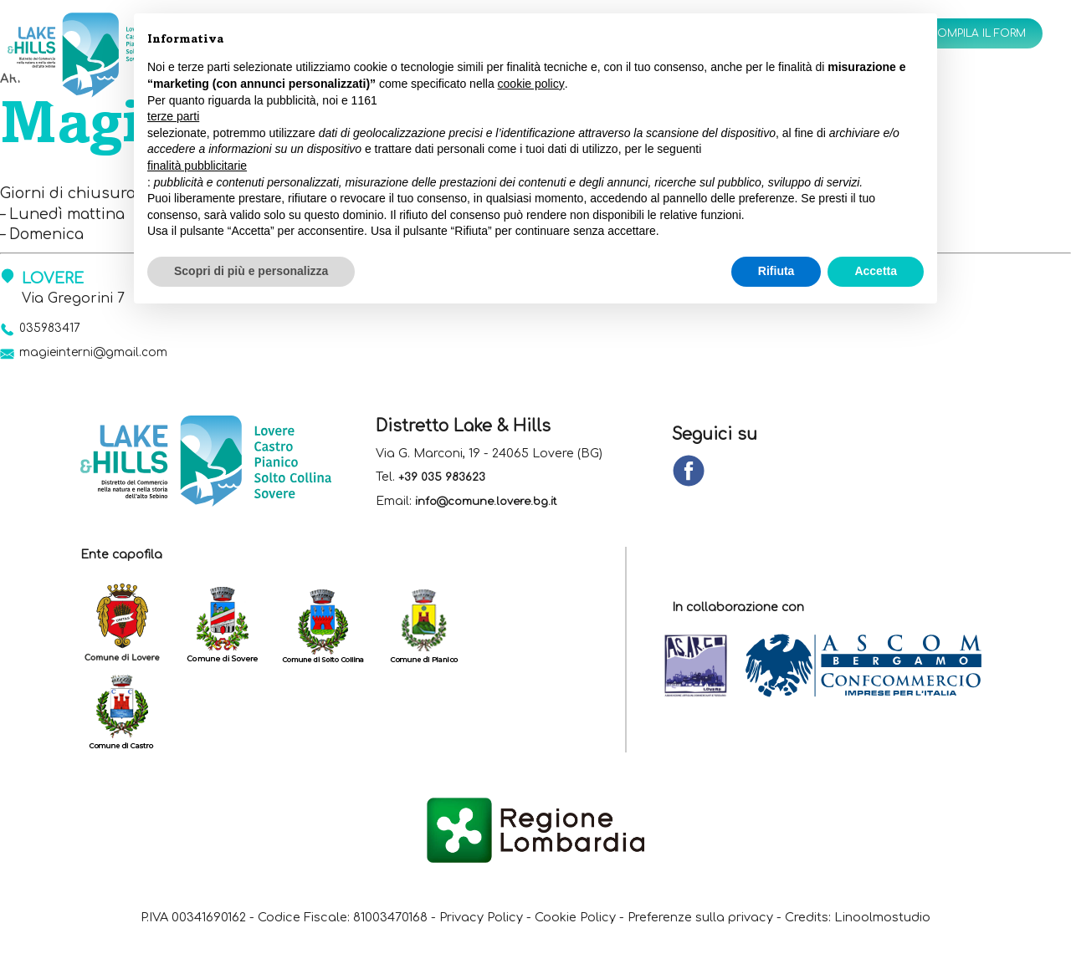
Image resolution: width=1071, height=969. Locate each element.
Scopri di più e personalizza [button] (251, 271)
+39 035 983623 (445, 484)
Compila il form (966, 35)
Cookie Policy (631, 923)
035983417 (56, 329)
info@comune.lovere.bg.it (491, 507)
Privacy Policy (523, 923)
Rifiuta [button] (776, 271)
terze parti (173, 116)
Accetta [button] (875, 271)
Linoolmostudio (536, 943)
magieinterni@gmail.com (108, 357)
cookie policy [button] (531, 83)
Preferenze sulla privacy (774, 923)
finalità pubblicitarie (197, 165)
